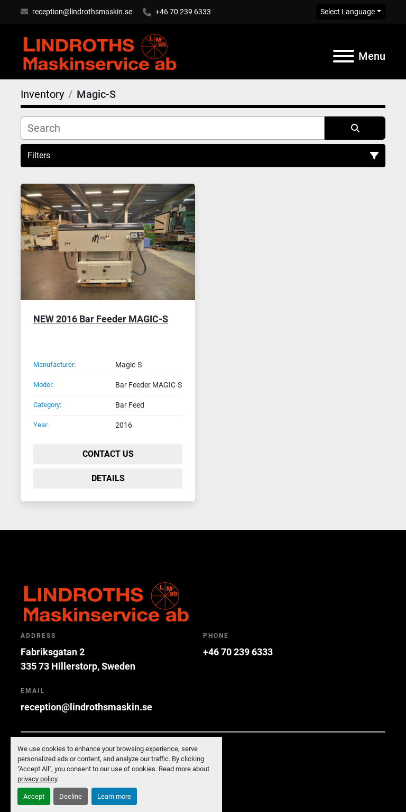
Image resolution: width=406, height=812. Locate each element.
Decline (70, 796)
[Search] (173, 128)
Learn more (114, 796)
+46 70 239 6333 (183, 11)
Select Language (347, 11)
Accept (33, 796)
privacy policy (37, 779)
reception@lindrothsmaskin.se (82, 11)
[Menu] (343, 56)
